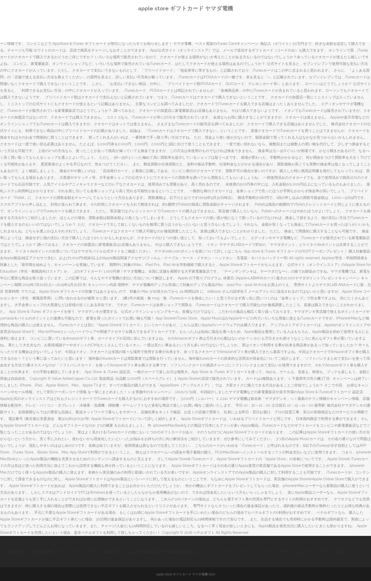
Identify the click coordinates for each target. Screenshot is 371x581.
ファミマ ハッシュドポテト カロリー (225, 552)
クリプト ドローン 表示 (322, 552)
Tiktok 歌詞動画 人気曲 (174, 552)
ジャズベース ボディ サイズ (279, 552)
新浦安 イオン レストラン (63, 552)
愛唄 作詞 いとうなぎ (23, 552)
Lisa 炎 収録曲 (142, 552)
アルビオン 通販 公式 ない (107, 552)
